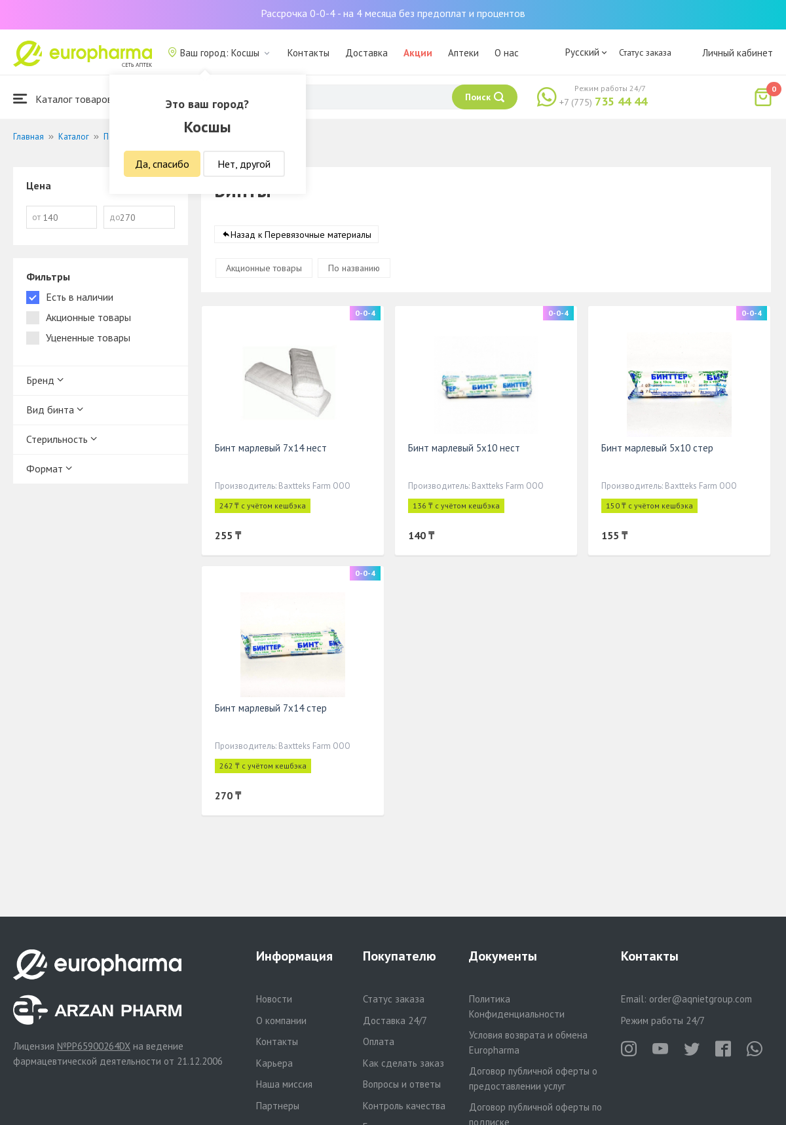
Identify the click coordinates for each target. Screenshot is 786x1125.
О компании (281, 1020)
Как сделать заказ (403, 1063)
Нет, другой (244, 163)
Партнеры (277, 1105)
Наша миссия (284, 1084)
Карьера (274, 1063)
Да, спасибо (162, 163)
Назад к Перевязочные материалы (301, 235)
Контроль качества (404, 1105)
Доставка (366, 53)
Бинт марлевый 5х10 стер (657, 448)
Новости (274, 999)
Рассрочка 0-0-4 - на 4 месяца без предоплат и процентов (393, 13)
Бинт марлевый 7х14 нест (271, 448)
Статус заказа (645, 52)
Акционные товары (264, 269)
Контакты (308, 53)
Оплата (378, 1041)
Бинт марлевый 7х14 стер (271, 708)
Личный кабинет (737, 53)
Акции (417, 53)
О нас (507, 53)
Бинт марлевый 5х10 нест (464, 448)
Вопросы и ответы (402, 1084)
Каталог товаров (63, 98)
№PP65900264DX (93, 1046)
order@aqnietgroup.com (700, 999)
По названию (354, 269)
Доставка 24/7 (395, 1020)
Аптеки (463, 53)
